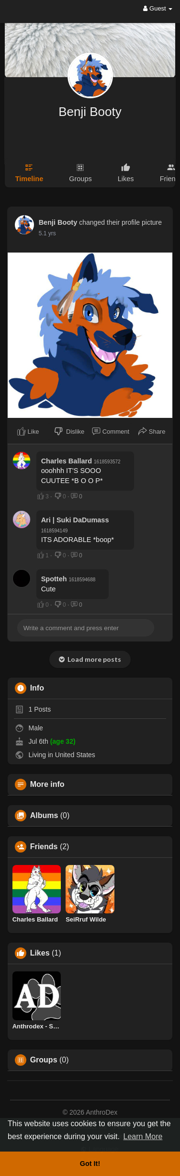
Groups (43, 1060)
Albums (44, 815)
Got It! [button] (90, 1163)
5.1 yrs (47, 233)
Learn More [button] (143, 1136)
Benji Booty (90, 111)
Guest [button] (157, 8)
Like (28, 431)
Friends (44, 847)
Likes (40, 953)
